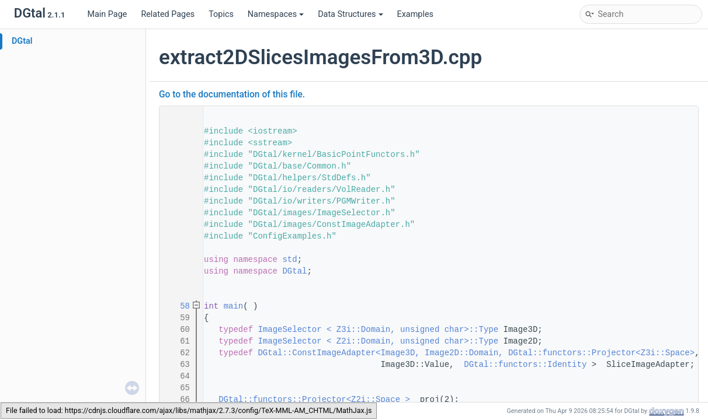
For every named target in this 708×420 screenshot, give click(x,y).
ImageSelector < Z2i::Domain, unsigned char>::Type (378, 341)
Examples (415, 14)
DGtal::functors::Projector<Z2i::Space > (314, 399)
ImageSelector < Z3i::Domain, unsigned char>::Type (378, 329)
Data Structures (350, 14)
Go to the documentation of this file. (232, 94)
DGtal (22, 41)
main (234, 306)
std (289, 259)
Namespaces (276, 14)
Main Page (107, 14)
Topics (221, 14)
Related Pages (168, 14)
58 (177, 306)
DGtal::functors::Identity (525, 364)
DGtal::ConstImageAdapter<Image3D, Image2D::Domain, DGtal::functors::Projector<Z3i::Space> (476, 353)
